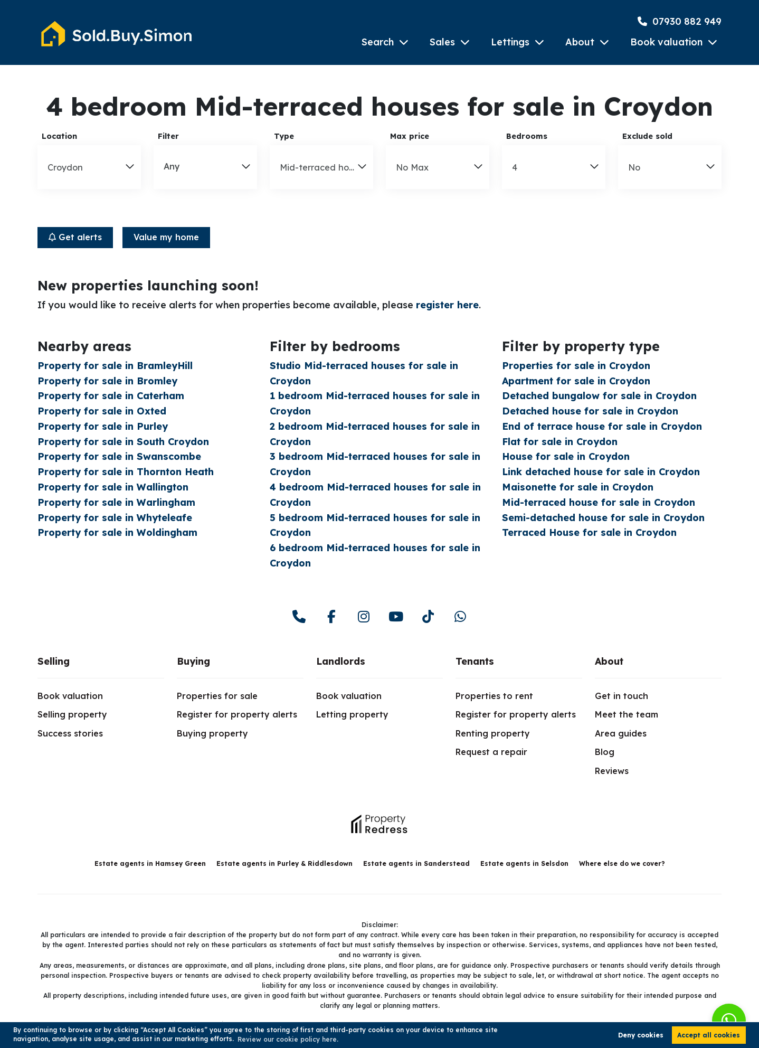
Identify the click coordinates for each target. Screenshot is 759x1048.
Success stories (70, 733)
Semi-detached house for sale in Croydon (603, 518)
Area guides (621, 733)
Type (284, 136)
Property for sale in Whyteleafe (114, 518)
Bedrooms (526, 136)
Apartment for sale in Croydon (576, 381)
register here (447, 305)
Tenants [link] (475, 661)
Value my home (166, 237)
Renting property (493, 733)
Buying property (212, 733)
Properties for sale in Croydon (576, 366)
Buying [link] (193, 661)
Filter (168, 136)
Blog (604, 752)
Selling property (72, 714)
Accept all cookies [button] (708, 1035)
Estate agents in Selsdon (524, 863)
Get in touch (621, 696)
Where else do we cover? (622, 863)
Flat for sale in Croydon (560, 442)
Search (378, 42)
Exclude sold (647, 136)
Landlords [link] (340, 661)
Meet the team (626, 714)
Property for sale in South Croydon (123, 442)
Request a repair (491, 752)
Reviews (612, 771)
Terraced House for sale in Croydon (589, 532)
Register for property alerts (237, 714)
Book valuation (666, 42)
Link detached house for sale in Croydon (601, 472)
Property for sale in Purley (102, 426)
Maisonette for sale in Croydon (577, 487)
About (579, 42)
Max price (409, 136)
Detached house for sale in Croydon (590, 411)
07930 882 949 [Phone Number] (680, 21)
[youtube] (395, 617)
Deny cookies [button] (640, 1035)
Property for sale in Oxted (101, 411)
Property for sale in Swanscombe (119, 456)
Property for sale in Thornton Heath (125, 472)
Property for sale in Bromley (107, 381)
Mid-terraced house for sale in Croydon (598, 502)
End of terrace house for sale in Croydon (602, 426)
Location (59, 136)
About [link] (609, 661)
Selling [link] (53, 661)
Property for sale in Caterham (110, 396)
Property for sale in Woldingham (117, 532)
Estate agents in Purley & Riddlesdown (284, 863)
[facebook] (331, 617)
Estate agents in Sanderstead (416, 863)
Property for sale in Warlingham (116, 502)
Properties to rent (494, 696)
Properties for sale (217, 696)
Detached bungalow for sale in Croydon (599, 396)
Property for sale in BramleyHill (115, 366)
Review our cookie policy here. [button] (288, 1039)
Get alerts (75, 237)
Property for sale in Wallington (112, 487)
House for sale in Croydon (566, 456)
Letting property (352, 714)
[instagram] (363, 617)
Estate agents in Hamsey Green (150, 863)
